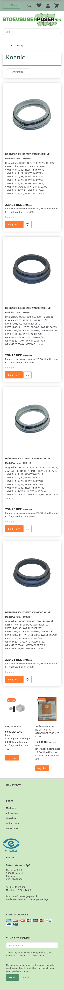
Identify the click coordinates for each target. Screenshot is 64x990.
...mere (40, 193)
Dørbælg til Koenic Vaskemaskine (28, 308)
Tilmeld (12, 977)
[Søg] (60, 31)
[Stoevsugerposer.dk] (32, 19)
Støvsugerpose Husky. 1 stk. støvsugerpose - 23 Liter (47, 731)
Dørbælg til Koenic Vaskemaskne (27, 154)
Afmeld (25, 977)
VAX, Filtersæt (14, 726)
